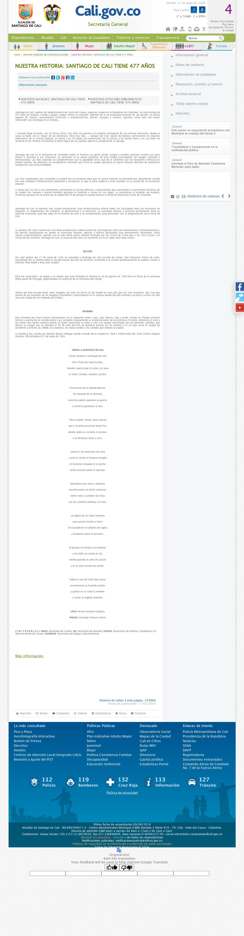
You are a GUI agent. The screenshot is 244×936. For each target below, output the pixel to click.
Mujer (89, 46)
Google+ (63, 77)
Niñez (91, 741)
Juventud (94, 745)
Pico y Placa (23, 732)
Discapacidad (97, 759)
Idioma (175, 29)
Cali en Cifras (150, 741)
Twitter (58, 77)
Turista (221, 46)
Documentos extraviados (202, 759)
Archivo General (188, 94)
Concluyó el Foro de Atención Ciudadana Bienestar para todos (198, 165)
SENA (187, 745)
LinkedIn (72, 77)
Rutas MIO (148, 745)
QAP (143, 750)
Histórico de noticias (203, 196)
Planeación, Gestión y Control (199, 84)
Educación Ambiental (103, 764)
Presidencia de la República (204, 736)
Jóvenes (59, 46)
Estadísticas (103, 713)
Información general (192, 55)
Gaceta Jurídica (151, 759)
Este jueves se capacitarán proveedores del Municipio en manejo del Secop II (200, 132)
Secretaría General (108, 24)
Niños (27, 46)
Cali (63, 38)
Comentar (63, 713)
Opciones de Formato (204, 29)
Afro (90, 732)
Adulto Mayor (124, 46)
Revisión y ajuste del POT (33, 759)
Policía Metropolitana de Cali (205, 732)
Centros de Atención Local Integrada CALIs (47, 755)
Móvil (190, 29)
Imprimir (25, 713)
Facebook (53, 77)
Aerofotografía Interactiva (34, 736)
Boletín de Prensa (27, 741)
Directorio (147, 755)
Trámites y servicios (133, 38)
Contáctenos (197, 29)
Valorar (82, 713)
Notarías (189, 741)
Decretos (21, 745)
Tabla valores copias (192, 104)
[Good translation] (112, 867)
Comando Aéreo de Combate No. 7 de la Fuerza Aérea (206, 766)
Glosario (140, 713)
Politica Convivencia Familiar (109, 755)
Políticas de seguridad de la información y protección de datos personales (122, 844)
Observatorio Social (155, 732)
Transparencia (167, 38)
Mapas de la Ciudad (155, 736)
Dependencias (23, 38)
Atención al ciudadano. (96, 837)
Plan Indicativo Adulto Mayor (109, 736)
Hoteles (20, 750)
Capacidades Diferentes (159, 46)
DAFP (187, 750)
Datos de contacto (190, 65)
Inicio (168, 29)
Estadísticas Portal (154, 764)
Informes (183, 113)
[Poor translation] (126, 867)
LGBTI (189, 46)
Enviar (44, 713)
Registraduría (193, 755)
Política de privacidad (122, 792)
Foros (123, 713)
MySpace (68, 77)
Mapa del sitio (183, 29)
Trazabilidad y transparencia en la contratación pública (194, 148)
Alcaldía (47, 38)
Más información (29, 656)
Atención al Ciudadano (91, 38)
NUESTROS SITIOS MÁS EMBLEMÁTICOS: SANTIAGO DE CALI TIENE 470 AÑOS (116, 101)
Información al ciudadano (196, 74)
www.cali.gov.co (38, 16)
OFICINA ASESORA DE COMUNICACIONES (45, 54)
